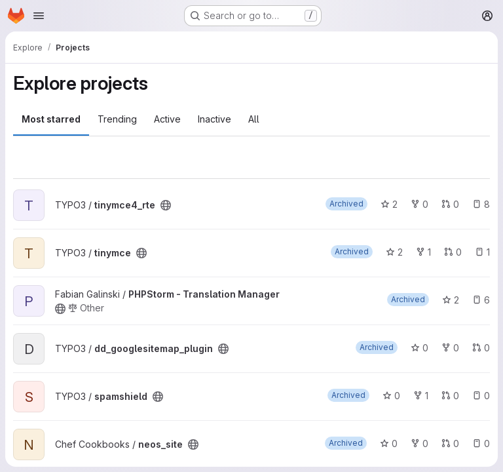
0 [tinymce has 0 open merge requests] (453, 252)
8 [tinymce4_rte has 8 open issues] (481, 204)
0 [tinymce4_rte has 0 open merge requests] (450, 204)
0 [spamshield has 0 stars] (391, 395)
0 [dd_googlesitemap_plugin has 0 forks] (450, 347)
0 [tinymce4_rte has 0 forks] (419, 204)
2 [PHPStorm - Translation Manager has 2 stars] (450, 299)
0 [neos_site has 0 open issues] (481, 443)
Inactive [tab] (214, 119)
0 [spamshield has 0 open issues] (481, 395)
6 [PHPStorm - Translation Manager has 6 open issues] (481, 299)
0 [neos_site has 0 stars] (389, 443)
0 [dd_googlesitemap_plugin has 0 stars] (419, 347)
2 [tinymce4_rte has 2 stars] (389, 204)
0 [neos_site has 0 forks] (419, 443)
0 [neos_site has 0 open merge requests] (450, 443)
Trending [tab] (117, 119)
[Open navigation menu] (38, 15)
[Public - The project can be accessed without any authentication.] (165, 205)
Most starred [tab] (51, 119)
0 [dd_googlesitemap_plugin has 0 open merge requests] (481, 347)
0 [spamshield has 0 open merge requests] (450, 395)
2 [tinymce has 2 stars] (394, 252)
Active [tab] (167, 119)
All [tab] (253, 119)
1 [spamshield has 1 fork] (420, 395)
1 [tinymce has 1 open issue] (482, 252)
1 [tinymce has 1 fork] (423, 252)
